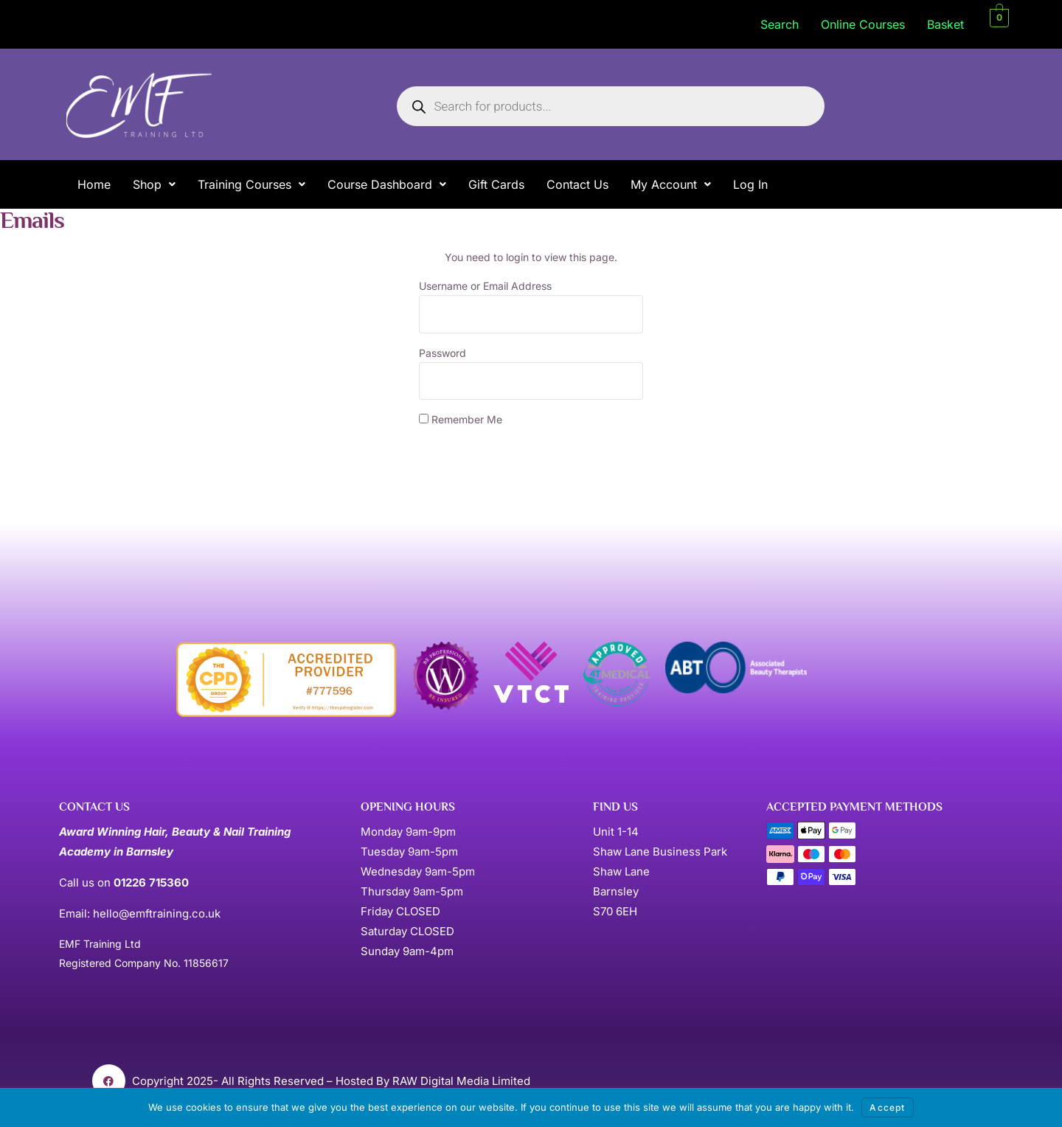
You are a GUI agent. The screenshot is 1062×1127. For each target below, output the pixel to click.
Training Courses (251, 184)
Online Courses (863, 24)
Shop (154, 184)
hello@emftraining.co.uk (157, 913)
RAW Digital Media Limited (461, 1081)
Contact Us (577, 184)
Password (442, 353)
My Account (671, 184)
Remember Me (460, 419)
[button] (154, 184)
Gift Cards (496, 184)
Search (779, 24)
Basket (945, 24)
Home (94, 184)
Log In (750, 184)
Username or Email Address (485, 286)
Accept (887, 1107)
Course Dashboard (386, 184)
